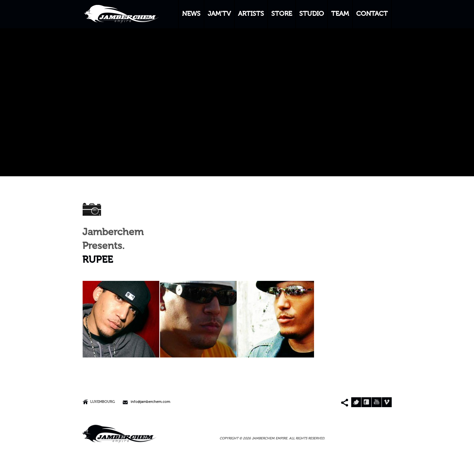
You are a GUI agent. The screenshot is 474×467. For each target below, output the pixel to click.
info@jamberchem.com (150, 402)
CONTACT (372, 14)
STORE (281, 14)
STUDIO (311, 14)
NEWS (191, 14)
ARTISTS (251, 14)
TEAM (340, 14)
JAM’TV (219, 14)
